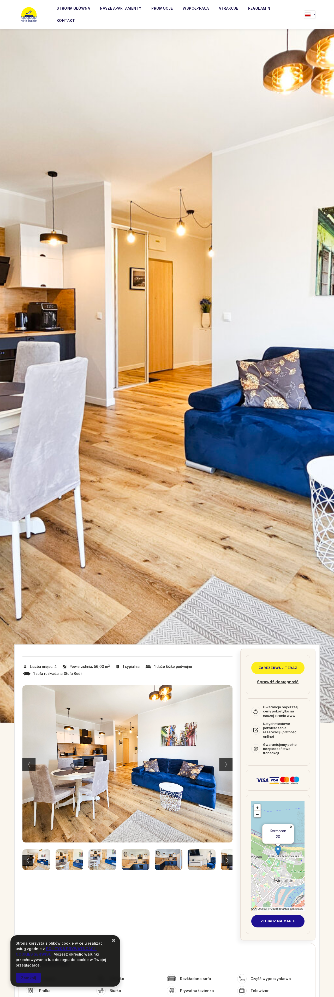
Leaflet (262, 908)
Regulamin (259, 8)
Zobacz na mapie (278, 921)
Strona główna (73, 8)
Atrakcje (228, 8)
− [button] (257, 814)
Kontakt (66, 21)
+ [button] (257, 807)
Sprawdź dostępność (278, 681)
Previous (28, 764)
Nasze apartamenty (120, 8)
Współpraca (196, 8)
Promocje (162, 8)
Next (225, 764)
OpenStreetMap (279, 908)
